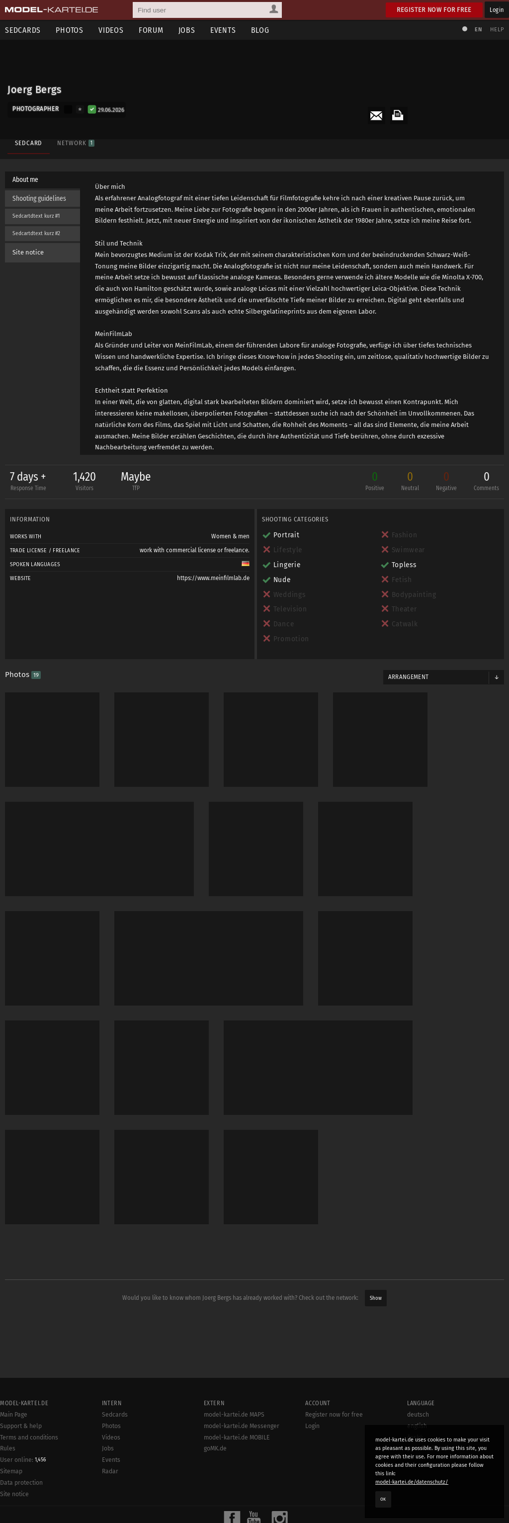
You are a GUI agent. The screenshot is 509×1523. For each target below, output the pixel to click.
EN (478, 29)
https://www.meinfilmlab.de (213, 578)
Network (75, 143)
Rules (7, 1448)
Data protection (21, 1482)
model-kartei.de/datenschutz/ (411, 1482)
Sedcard (28, 143)
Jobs (186, 30)
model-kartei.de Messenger (241, 1426)
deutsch (418, 1414)
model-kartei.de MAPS (234, 1414)
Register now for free (434, 9)
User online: (23, 1459)
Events (223, 30)
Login (497, 9)
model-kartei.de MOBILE (237, 1437)
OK (383, 1499)
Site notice (28, 252)
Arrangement (408, 677)
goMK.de (215, 1448)
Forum (151, 30)
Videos (111, 30)
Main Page (13, 1414)
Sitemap (11, 1471)
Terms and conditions (29, 1437)
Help (497, 29)
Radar (110, 1471)
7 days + (28, 482)
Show (376, 1298)
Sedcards (115, 1414)
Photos (70, 30)
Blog (260, 30)
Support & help (21, 1426)
